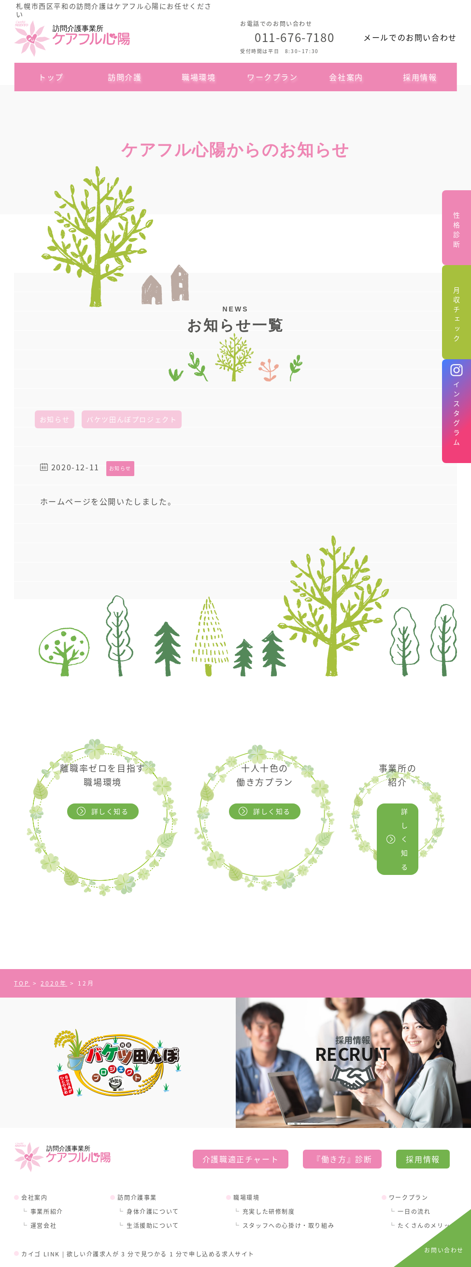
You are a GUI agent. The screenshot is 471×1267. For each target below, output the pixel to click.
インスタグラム (456, 415)
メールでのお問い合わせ (410, 37)
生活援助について (153, 1184)
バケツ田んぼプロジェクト (131, 419)
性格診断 (456, 231)
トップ (51, 77)
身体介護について (153, 1170)
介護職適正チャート (240, 1117)
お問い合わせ (444, 1250)
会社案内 (346, 77)
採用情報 (420, 77)
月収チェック (456, 316)
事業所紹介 (46, 1170)
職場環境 (198, 77)
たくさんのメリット (427, 1184)
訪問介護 (125, 77)
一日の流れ (414, 1170)
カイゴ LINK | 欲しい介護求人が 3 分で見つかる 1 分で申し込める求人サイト (138, 1212)
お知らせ (55, 419)
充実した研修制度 (269, 1170)
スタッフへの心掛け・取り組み (288, 1184)
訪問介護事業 (137, 1156)
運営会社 (43, 1184)
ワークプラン (272, 77)
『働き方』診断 (342, 1117)
